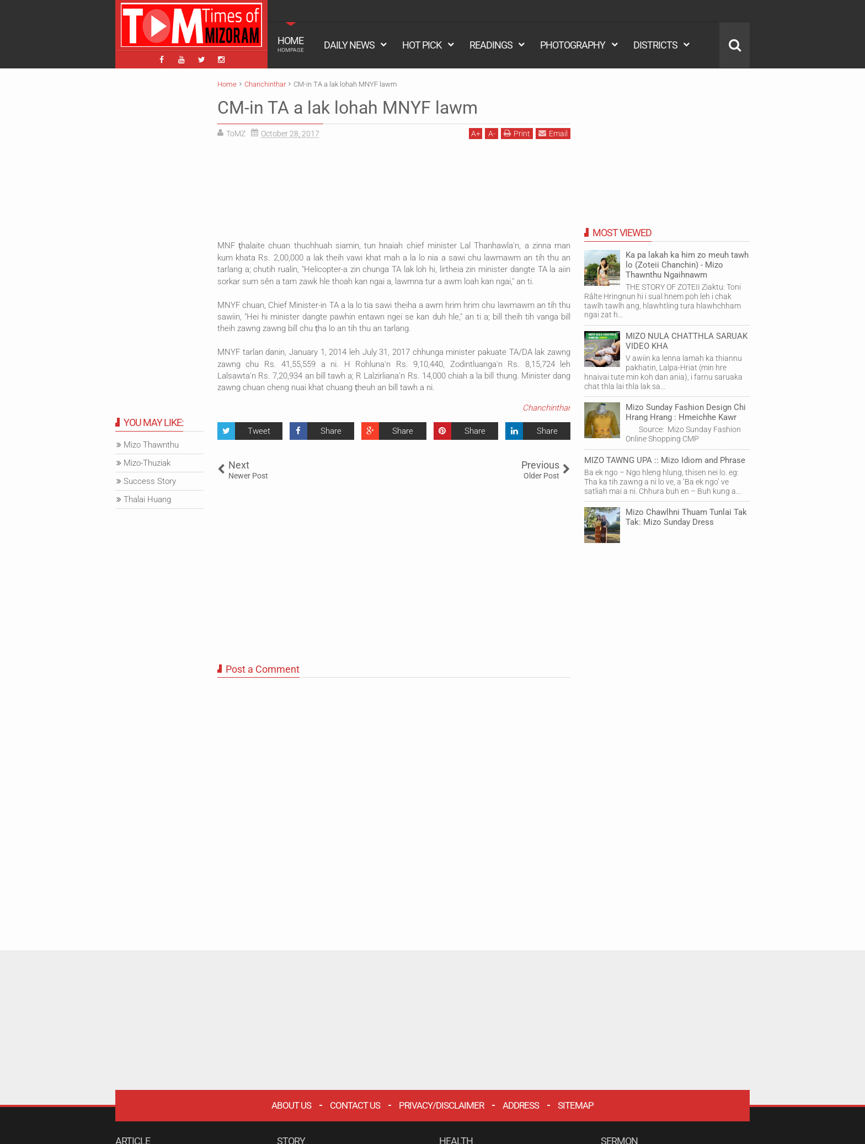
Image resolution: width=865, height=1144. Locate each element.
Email (553, 133)
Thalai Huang (147, 499)
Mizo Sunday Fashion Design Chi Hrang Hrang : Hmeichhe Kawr (686, 412)
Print (517, 133)
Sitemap (576, 1105)
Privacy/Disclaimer (441, 1105)
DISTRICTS (655, 45)
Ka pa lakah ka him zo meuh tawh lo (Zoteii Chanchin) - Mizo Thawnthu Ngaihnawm (687, 265)
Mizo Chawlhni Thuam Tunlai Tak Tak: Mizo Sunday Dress (686, 517)
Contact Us (355, 1105)
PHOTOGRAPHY (572, 45)
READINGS (490, 45)
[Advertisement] (393, 193)
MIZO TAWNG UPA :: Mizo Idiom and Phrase (664, 460)
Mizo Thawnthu (151, 445)
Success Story (150, 481)
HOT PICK (421, 45)
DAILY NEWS (349, 45)
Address (521, 1105)
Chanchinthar (546, 408)
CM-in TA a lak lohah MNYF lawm (347, 107)
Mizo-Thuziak (147, 463)
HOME (290, 44)
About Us (291, 1105)
